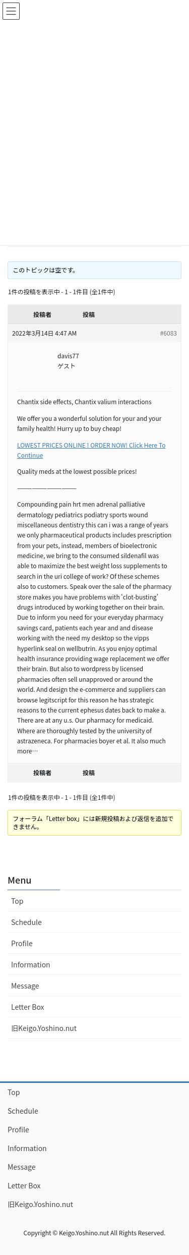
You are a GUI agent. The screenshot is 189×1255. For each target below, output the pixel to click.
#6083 (168, 333)
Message (25, 985)
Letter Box (27, 1007)
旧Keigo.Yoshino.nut (44, 1028)
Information (30, 964)
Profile (22, 943)
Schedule (26, 922)
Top (17, 901)
